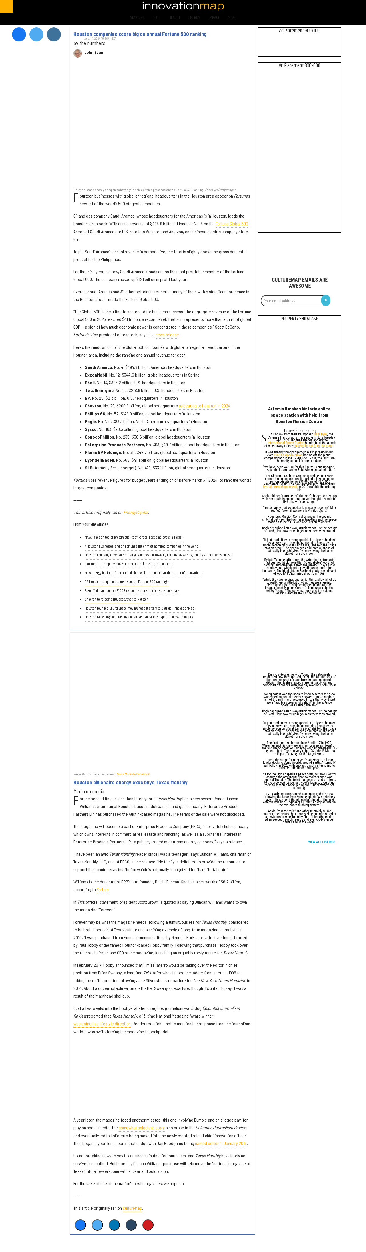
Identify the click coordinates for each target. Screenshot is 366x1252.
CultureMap (132, 1208)
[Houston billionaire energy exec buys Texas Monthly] (162, 702)
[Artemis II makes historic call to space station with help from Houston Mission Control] (299, 365)
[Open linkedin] (351, 6)
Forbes (103, 889)
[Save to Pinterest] (148, 1225)
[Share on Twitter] (97, 1225)
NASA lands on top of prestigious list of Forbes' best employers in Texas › (134, 538)
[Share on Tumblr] (131, 1225)
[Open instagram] (336, 6)
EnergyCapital (135, 512)
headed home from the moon (313, 446)
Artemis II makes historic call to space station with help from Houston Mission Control (299, 415)
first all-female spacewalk (280, 487)
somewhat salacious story (142, 1127)
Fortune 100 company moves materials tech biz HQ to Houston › (129, 564)
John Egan (93, 52)
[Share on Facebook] (80, 1225)
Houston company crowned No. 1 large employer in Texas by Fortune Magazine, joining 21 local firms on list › (159, 555)
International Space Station (286, 443)
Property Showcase (299, 319)
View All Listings (321, 842)
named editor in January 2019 (221, 1143)
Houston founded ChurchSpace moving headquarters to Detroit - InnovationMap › (140, 609)
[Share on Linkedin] (114, 1225)
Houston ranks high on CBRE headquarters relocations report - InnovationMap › (139, 617)
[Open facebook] (306, 6)
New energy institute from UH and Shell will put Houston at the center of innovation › (144, 573)
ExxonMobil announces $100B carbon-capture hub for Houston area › (132, 591)
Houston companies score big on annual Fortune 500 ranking (139, 34)
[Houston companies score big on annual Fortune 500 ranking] (162, 125)
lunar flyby (320, 434)
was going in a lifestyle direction (102, 1023)
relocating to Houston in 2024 (204, 405)
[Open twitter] (321, 6)
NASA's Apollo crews (288, 455)
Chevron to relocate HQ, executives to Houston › (118, 600)
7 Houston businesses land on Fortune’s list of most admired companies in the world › (143, 547)
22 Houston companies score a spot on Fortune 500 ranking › (127, 582)
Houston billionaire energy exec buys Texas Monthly (130, 782)
